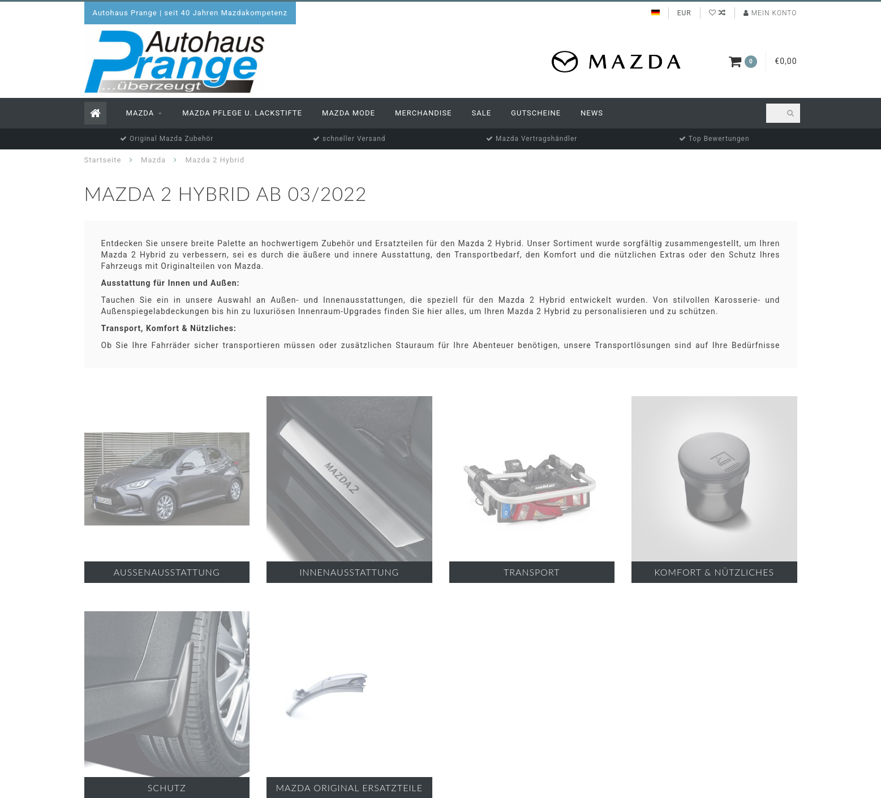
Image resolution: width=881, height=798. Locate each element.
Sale (482, 113)
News (592, 113)
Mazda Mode (348, 113)
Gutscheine (536, 113)
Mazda (140, 113)
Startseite (103, 160)
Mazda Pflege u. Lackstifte (242, 113)
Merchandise (423, 113)
